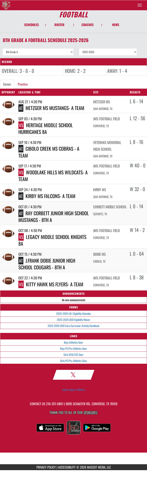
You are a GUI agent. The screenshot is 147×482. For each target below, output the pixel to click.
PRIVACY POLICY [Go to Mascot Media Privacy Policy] (46, 467)
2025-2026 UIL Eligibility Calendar (73, 313)
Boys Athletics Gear (73, 342)
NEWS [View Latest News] (115, 25)
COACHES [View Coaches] (88, 25)
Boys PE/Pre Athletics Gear (73, 348)
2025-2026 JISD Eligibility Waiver (73, 320)
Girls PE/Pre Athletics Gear (73, 361)
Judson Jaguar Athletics (73, 390)
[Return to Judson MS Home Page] (6, 5)
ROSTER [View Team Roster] (59, 25)
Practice (23, 84)
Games (7, 84)
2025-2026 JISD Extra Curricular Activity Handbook (73, 326)
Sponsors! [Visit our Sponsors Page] (90, 412)
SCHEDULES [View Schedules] (31, 25)
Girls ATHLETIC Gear (73, 354)
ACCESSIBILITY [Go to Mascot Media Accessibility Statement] (67, 467)
